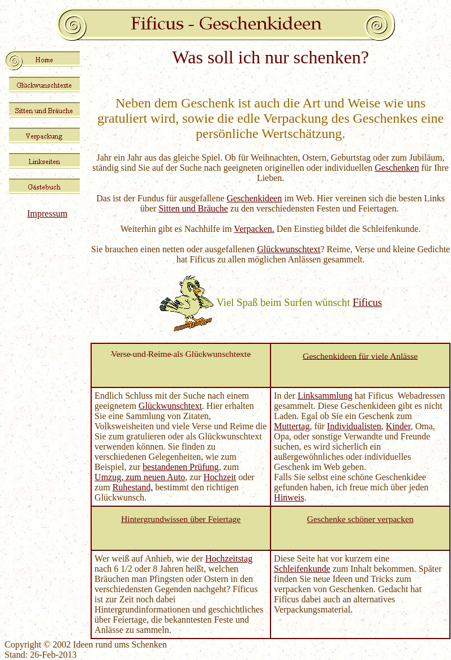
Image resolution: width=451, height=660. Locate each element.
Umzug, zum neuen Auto (140, 477)
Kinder (398, 426)
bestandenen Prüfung (181, 467)
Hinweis (289, 497)
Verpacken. (254, 229)
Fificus (367, 302)
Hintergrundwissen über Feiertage (180, 519)
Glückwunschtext (288, 249)
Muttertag (292, 426)
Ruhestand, (133, 487)
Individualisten (354, 426)
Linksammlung (325, 395)
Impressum (47, 213)
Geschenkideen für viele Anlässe (360, 355)
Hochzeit (220, 477)
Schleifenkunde (302, 568)
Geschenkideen (254, 198)
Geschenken (397, 167)
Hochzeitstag (229, 558)
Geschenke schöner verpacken (360, 519)
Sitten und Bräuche (193, 208)
